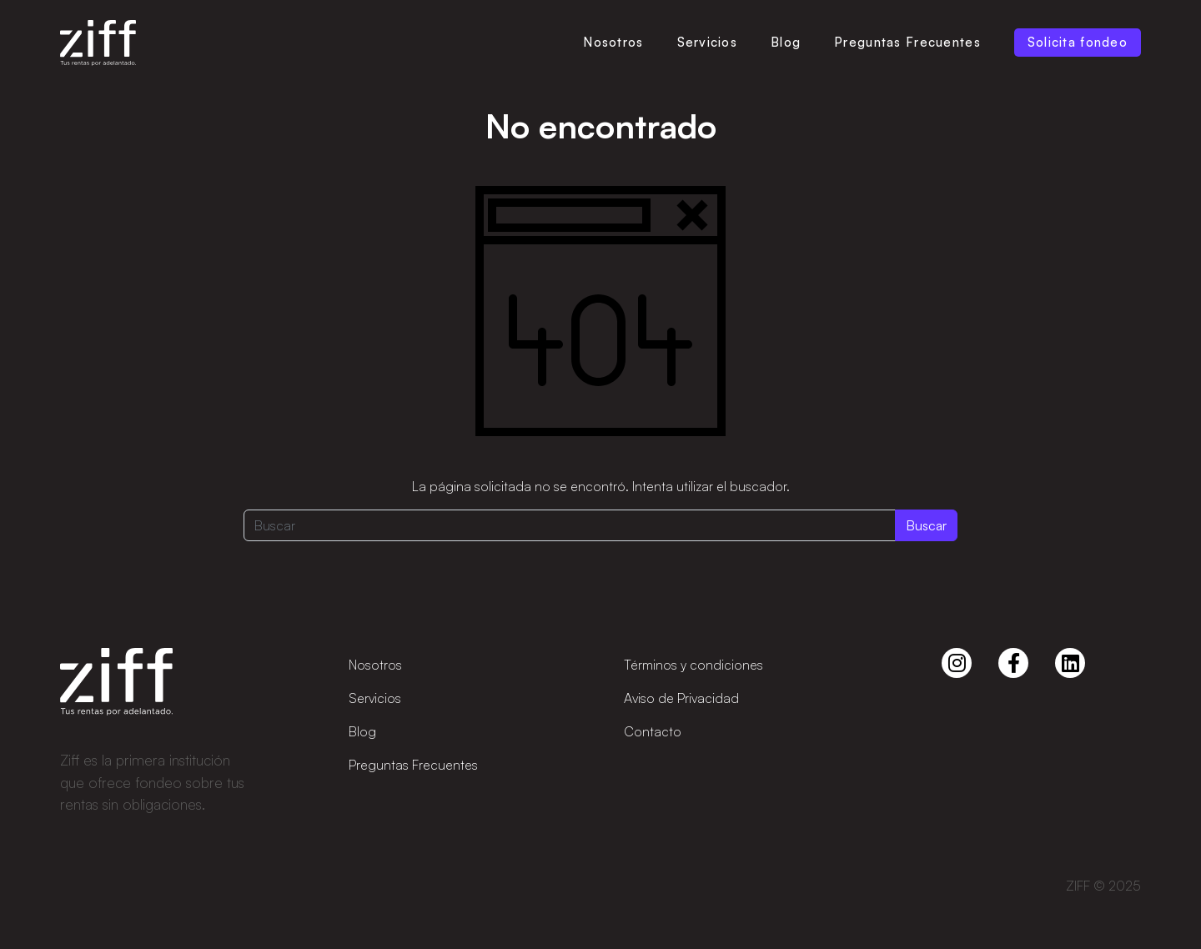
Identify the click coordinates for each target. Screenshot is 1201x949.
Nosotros (613, 42)
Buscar (926, 525)
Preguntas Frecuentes (907, 42)
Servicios (707, 42)
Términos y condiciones (693, 664)
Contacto (652, 731)
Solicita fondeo (1078, 42)
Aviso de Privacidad (681, 698)
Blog (786, 42)
